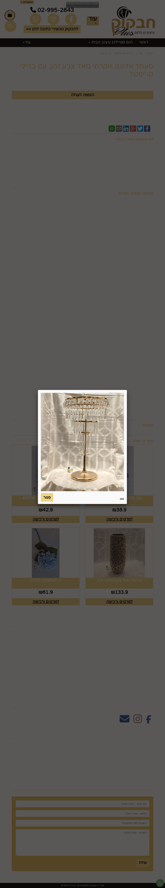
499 (122, 498)
